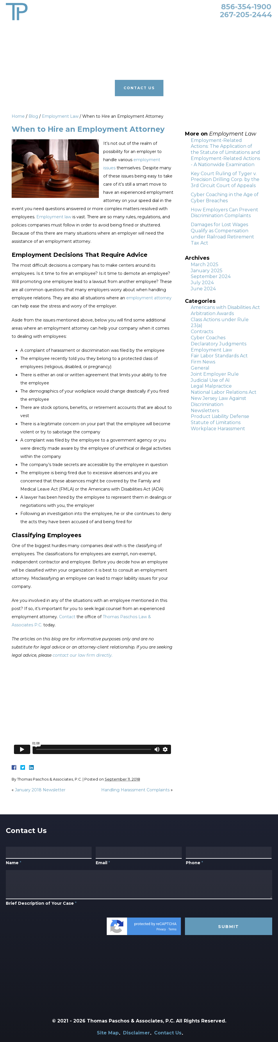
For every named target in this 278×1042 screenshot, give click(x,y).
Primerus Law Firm (174, 28)
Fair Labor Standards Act (219, 356)
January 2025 (206, 270)
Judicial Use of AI (210, 380)
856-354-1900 (246, 6)
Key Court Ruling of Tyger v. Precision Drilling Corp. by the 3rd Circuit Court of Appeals (225, 180)
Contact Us (228, 28)
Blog (205, 28)
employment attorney (149, 298)
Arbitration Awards (212, 313)
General (200, 368)
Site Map (108, 1033)
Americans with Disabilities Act (225, 307)
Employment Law (60, 116)
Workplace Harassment (218, 428)
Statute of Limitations (215, 422)
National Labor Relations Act (223, 392)
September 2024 (211, 276)
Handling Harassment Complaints (135, 790)
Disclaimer (136, 1033)
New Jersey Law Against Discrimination (218, 401)
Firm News (203, 362)
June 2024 (203, 288)
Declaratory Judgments (218, 344)
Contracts (202, 331)
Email (103, 875)
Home (43, 28)
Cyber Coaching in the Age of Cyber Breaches (225, 197)
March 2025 (204, 264)
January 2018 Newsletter (40, 790)
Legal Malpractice (211, 386)
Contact (67, 616)
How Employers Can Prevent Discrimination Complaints (224, 213)
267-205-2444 (246, 14)
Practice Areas (100, 28)
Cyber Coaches (208, 337)
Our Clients (135, 28)
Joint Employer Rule (215, 374)
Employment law (53, 216)
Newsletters (205, 410)
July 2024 (202, 282)
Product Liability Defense (220, 416)
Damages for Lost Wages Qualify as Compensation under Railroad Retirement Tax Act (222, 233)
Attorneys (67, 28)
